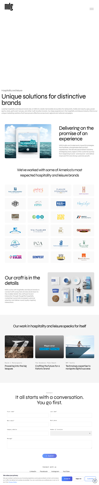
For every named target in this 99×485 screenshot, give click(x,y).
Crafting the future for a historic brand (47, 367)
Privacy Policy (13, 482)
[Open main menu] (91, 10)
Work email (10, 428)
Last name (53, 419)
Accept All (67, 479)
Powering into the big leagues (16, 367)
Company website (12, 437)
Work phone (53, 428)
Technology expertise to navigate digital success (78, 367)
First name (10, 419)
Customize (90, 479)
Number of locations (56, 437)
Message (9, 446)
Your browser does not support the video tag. (59, 42)
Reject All (78, 479)
